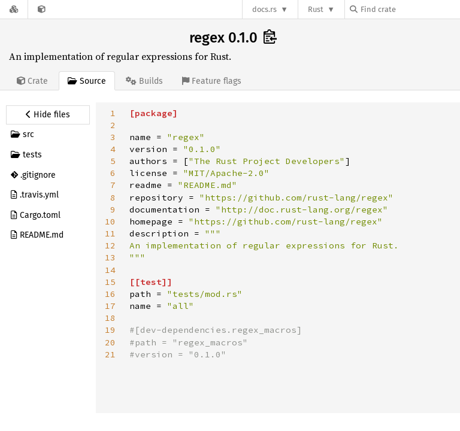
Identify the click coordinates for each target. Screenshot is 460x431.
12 (110, 245)
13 (110, 257)
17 (110, 306)
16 (110, 294)
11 (110, 233)
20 (110, 342)
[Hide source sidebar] (48, 115)
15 (110, 282)
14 (110, 270)
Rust (315, 9)
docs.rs (264, 9)
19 (110, 329)
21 (110, 354)
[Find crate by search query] (409, 9)
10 (110, 221)
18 (110, 317)
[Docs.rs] (14, 9)
